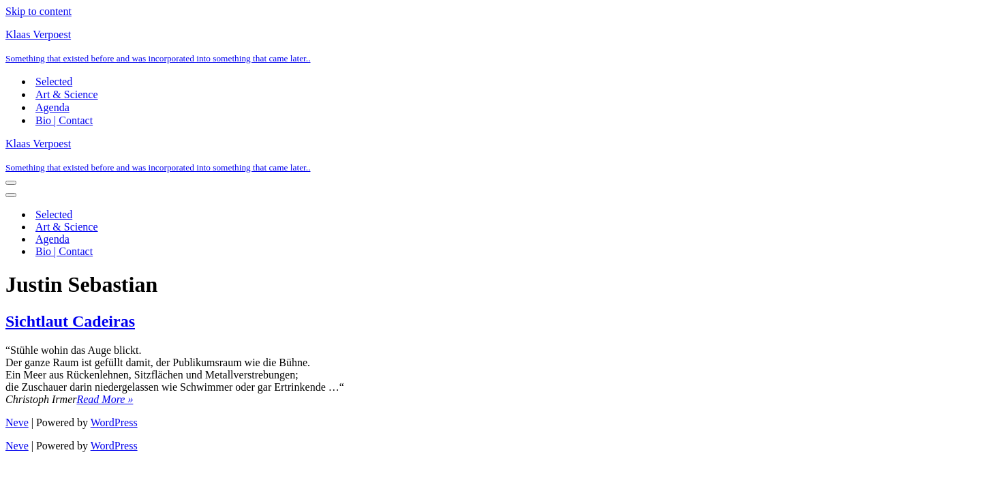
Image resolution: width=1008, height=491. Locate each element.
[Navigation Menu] (10, 183)
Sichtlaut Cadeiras (70, 321)
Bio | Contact (64, 120)
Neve (17, 422)
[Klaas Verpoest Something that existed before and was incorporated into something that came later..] (504, 46)
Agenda (52, 107)
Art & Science (66, 94)
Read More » (104, 399)
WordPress (114, 422)
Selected (53, 81)
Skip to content (38, 11)
